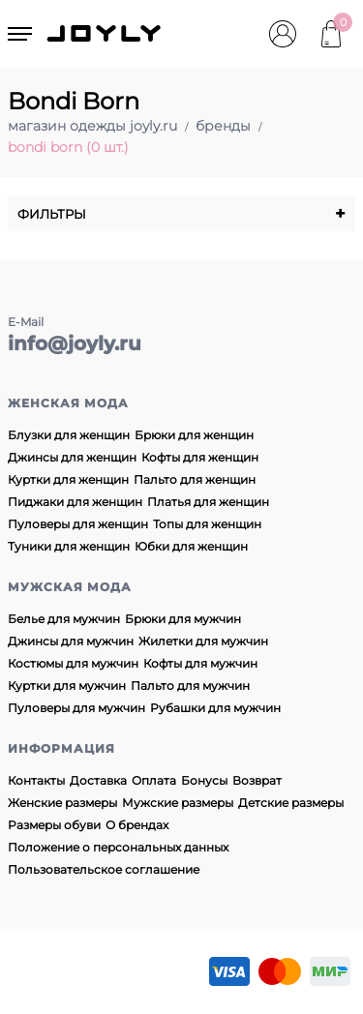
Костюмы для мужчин (73, 663)
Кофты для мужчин (200, 663)
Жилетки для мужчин (203, 641)
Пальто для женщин (195, 479)
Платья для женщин (208, 501)
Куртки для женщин (68, 479)
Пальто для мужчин (190, 685)
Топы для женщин (207, 524)
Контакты (36, 780)
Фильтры (181, 213)
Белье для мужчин (64, 618)
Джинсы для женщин (72, 457)
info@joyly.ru (74, 343)
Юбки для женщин (191, 546)
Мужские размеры (177, 802)
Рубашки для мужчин (215, 708)
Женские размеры (62, 802)
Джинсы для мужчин (71, 641)
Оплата (154, 780)
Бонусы (204, 780)
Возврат (257, 780)
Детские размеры (291, 802)
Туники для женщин (69, 546)
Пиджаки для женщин (75, 501)
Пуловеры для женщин (78, 524)
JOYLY (105, 33)
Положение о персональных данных (118, 847)
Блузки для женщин (69, 435)
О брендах (137, 825)
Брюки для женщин (194, 435)
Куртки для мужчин (67, 685)
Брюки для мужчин (183, 618)
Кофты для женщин (199, 457)
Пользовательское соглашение (103, 869)
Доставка (98, 780)
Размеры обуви (54, 825)
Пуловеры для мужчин (76, 708)
